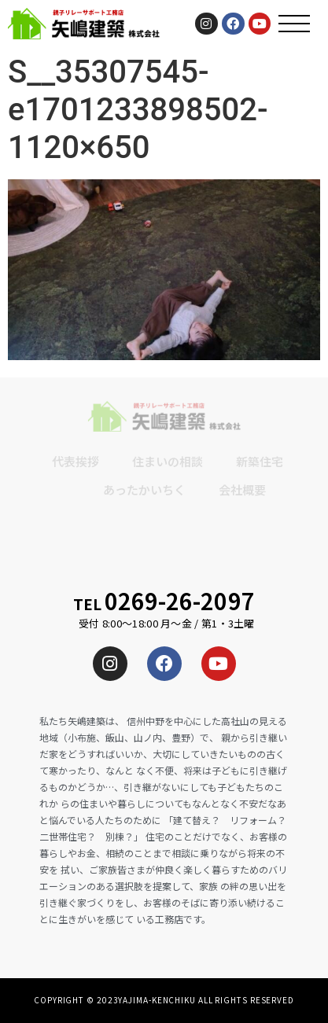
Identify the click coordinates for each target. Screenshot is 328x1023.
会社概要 (242, 489)
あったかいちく (144, 489)
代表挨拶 (75, 461)
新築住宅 (259, 461)
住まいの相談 (167, 461)
